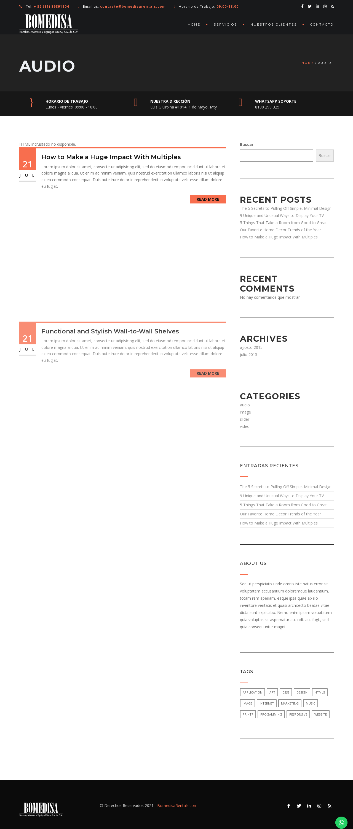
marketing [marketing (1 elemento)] (290, 703)
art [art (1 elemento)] (272, 692)
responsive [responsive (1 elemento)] (298, 714)
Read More (208, 199)
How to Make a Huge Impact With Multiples (111, 157)
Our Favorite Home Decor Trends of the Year (280, 229)
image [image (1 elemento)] (247, 703)
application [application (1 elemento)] (252, 692)
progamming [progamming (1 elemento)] (271, 714)
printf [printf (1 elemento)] (248, 714)
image (245, 412)
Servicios (225, 24)
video (245, 426)
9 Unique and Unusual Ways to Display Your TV (282, 215)
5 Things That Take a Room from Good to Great (283, 222)
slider (244, 419)
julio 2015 (248, 354)
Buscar (246, 144)
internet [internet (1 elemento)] (267, 703)
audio (245, 404)
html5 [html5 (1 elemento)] (320, 692)
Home (194, 24)
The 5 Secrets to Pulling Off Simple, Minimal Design (285, 208)
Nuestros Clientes (273, 24)
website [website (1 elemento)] (320, 714)
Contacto (322, 24)
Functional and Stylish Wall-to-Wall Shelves (110, 371)
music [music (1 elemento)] (310, 703)
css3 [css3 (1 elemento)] (285, 692)
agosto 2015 (251, 347)
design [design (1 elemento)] (301, 692)
